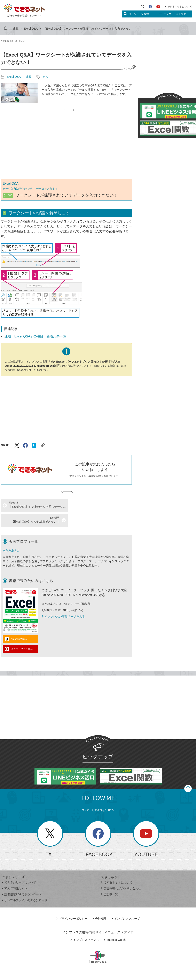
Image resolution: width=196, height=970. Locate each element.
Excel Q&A (31, 28)
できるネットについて (178, 6)
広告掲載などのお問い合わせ (121, 873)
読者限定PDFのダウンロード (22, 879)
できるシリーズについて (19, 867)
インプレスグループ (125, 903)
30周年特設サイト (15, 873)
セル (45, 76)
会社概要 (99, 903)
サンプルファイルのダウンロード (24, 885)
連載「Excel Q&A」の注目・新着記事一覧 (35, 336)
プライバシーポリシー (71, 903)
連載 (15, 28)
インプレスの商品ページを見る (63, 601)
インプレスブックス (84, 925)
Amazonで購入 (19, 624)
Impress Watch (115, 925)
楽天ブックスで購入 (22, 634)
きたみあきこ (11, 535)
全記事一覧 (109, 879)
